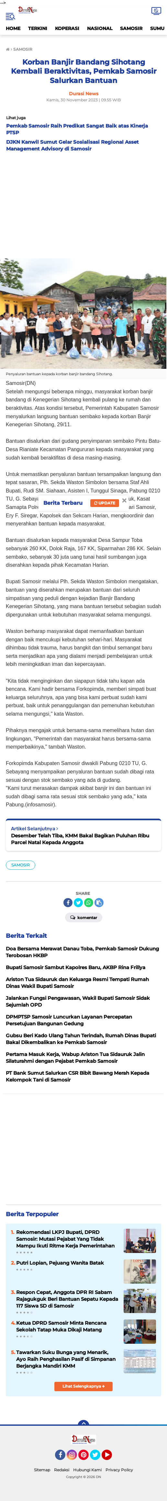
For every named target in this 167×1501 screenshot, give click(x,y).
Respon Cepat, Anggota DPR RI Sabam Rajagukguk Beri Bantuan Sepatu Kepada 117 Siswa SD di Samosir (67, 1299)
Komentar (83, 917)
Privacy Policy (119, 1469)
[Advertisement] (83, 203)
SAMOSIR (131, 28)
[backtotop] (83, 1426)
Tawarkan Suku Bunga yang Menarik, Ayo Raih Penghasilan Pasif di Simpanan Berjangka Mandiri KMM (66, 1359)
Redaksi (61, 1469)
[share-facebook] (67, 902)
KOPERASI (67, 28)
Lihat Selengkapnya (83, 1386)
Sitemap (42, 1469)
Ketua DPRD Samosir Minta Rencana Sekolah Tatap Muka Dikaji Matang (61, 1326)
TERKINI (37, 28)
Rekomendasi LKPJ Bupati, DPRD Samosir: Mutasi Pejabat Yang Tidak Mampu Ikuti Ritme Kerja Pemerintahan (65, 1239)
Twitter (98, 1458)
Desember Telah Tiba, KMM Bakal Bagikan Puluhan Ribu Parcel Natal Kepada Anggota (80, 839)
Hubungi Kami (87, 1469)
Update (104, 503)
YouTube (111, 1458)
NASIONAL (99, 28)
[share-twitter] (78, 902)
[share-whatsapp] (88, 902)
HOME (13, 28)
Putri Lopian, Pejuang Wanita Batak (60, 1263)
